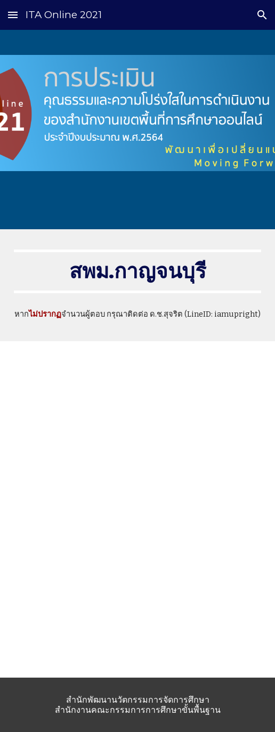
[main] (138, 271)
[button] (13, 14)
